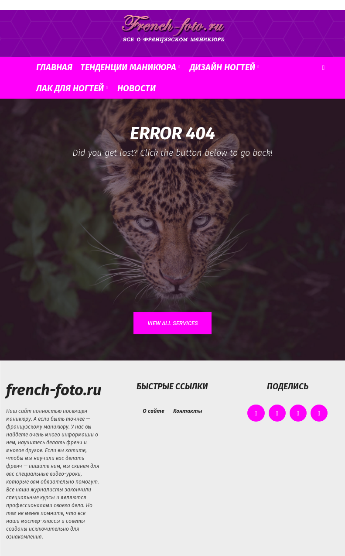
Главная (54, 67)
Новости (136, 88)
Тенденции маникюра (130, 67)
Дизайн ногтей (224, 67)
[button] (323, 67)
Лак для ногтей (72, 88)
